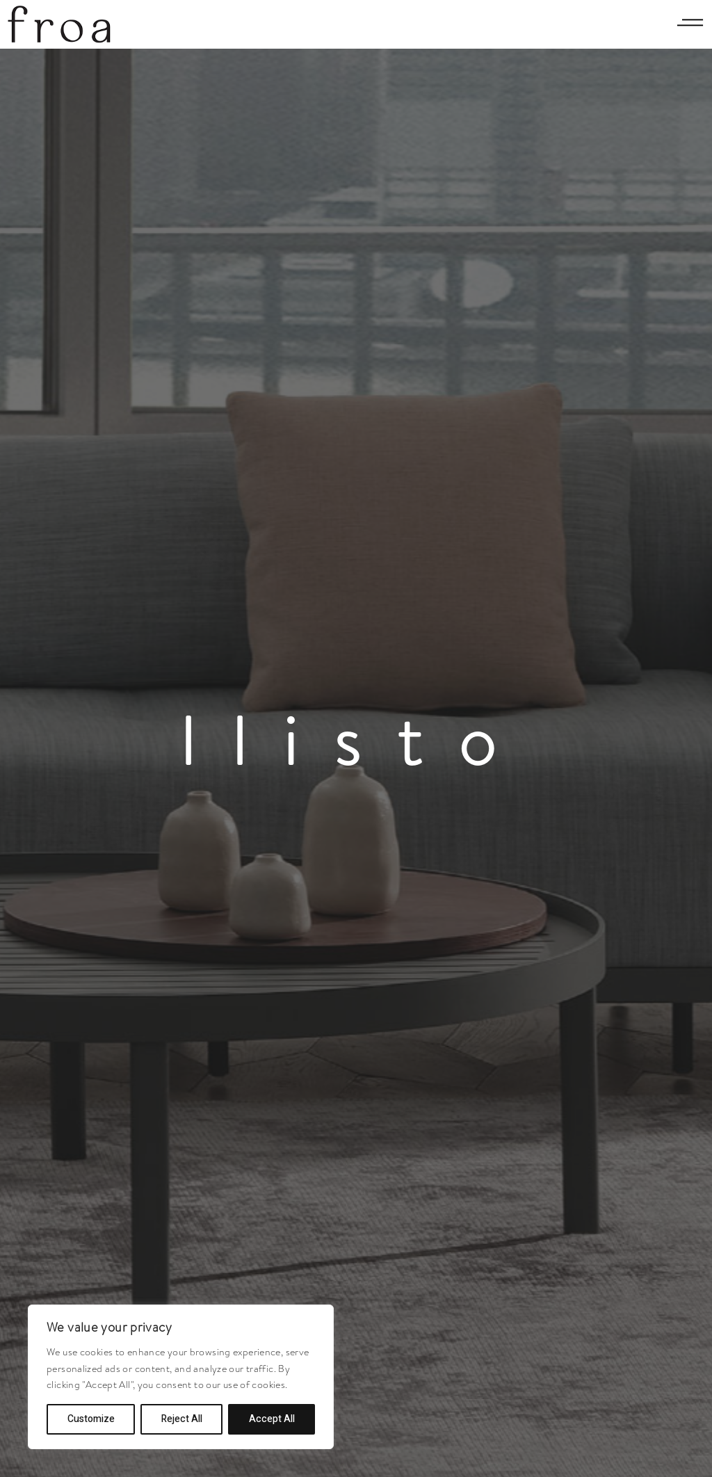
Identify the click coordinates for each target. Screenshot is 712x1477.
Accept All (272, 1419)
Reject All (181, 1419)
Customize (91, 1419)
